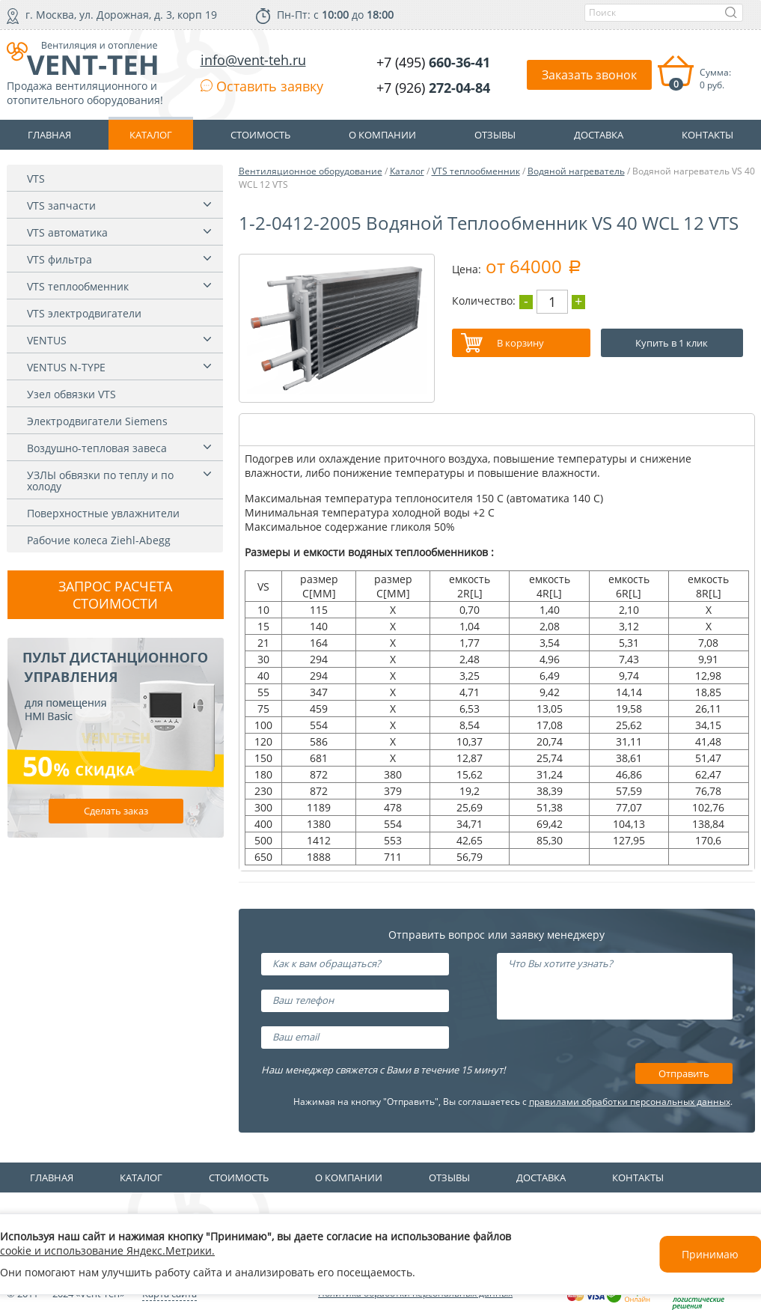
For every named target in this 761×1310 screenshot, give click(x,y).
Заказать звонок (589, 75)
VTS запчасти (61, 205)
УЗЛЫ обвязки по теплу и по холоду (100, 480)
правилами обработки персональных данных (629, 1101)
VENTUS (47, 340)
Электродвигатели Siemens (97, 421)
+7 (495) (433, 62)
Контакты (638, 1177)
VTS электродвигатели (84, 313)
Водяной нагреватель (576, 171)
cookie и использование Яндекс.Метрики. (107, 1250)
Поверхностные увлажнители (103, 513)
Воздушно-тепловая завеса (97, 448)
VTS (36, 178)
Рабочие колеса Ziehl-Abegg (99, 540)
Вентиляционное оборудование (310, 171)
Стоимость (239, 1177)
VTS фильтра (59, 259)
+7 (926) (433, 88)
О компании (348, 1177)
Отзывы (449, 1177)
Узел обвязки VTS (71, 394)
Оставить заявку (262, 86)
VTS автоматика (67, 232)
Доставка (541, 1177)
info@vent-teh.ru (253, 60)
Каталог (407, 171)
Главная (51, 1177)
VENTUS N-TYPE (66, 367)
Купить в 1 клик (671, 343)
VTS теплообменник (78, 286)
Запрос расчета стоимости (115, 594)
